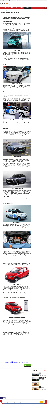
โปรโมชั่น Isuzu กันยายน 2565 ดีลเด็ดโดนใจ (42, 382)
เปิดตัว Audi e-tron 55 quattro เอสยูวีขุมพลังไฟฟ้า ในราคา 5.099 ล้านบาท (16, 362)
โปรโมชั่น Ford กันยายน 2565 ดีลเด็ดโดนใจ (42, 373)
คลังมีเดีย (21, 7)
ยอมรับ (42, 401)
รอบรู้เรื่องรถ (28, 7)
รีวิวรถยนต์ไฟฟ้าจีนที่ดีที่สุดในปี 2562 (17, 10)
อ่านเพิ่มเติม (19, 402)
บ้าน (1, 10)
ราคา (12, 7)
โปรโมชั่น (16, 7)
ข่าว (5, 7)
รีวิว (8, 7)
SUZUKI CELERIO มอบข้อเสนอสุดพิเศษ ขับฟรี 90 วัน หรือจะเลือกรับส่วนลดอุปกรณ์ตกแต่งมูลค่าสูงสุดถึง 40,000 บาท (18, 360)
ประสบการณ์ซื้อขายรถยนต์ (7, 10)
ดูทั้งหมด (45, 370)
